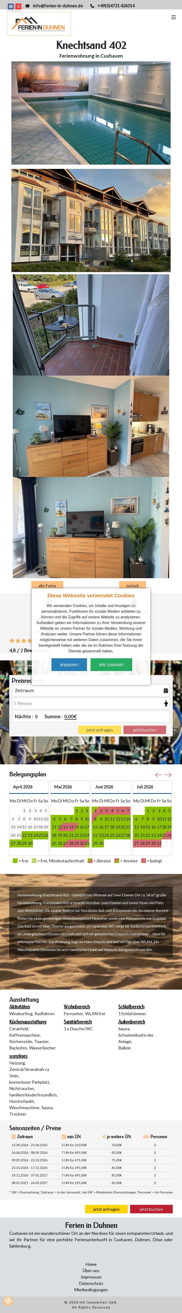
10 (86, 818)
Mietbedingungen (91, 1289)
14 (128, 818)
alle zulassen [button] (111, 664)
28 (19, 843)
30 (29, 843)
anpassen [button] (69, 664)
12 (60, 827)
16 (81, 827)
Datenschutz (91, 1283)
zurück (132, 585)
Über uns (91, 1270)
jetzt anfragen (106, 1209)
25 (40, 835)
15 (76, 827)
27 (13, 843)
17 (86, 827)
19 (60, 835)
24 (35, 835)
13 (122, 818)
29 (24, 843)
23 (29, 835)
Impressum (91, 1276)
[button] (90, 677)
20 (65, 835)
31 (86, 843)
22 (24, 835)
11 (54, 827)
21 (71, 835)
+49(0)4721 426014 (116, 5)
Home (91, 1264)
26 (45, 835)
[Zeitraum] (91, 690)
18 (54, 835)
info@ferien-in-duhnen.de (58, 5)
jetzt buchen (151, 1209)
